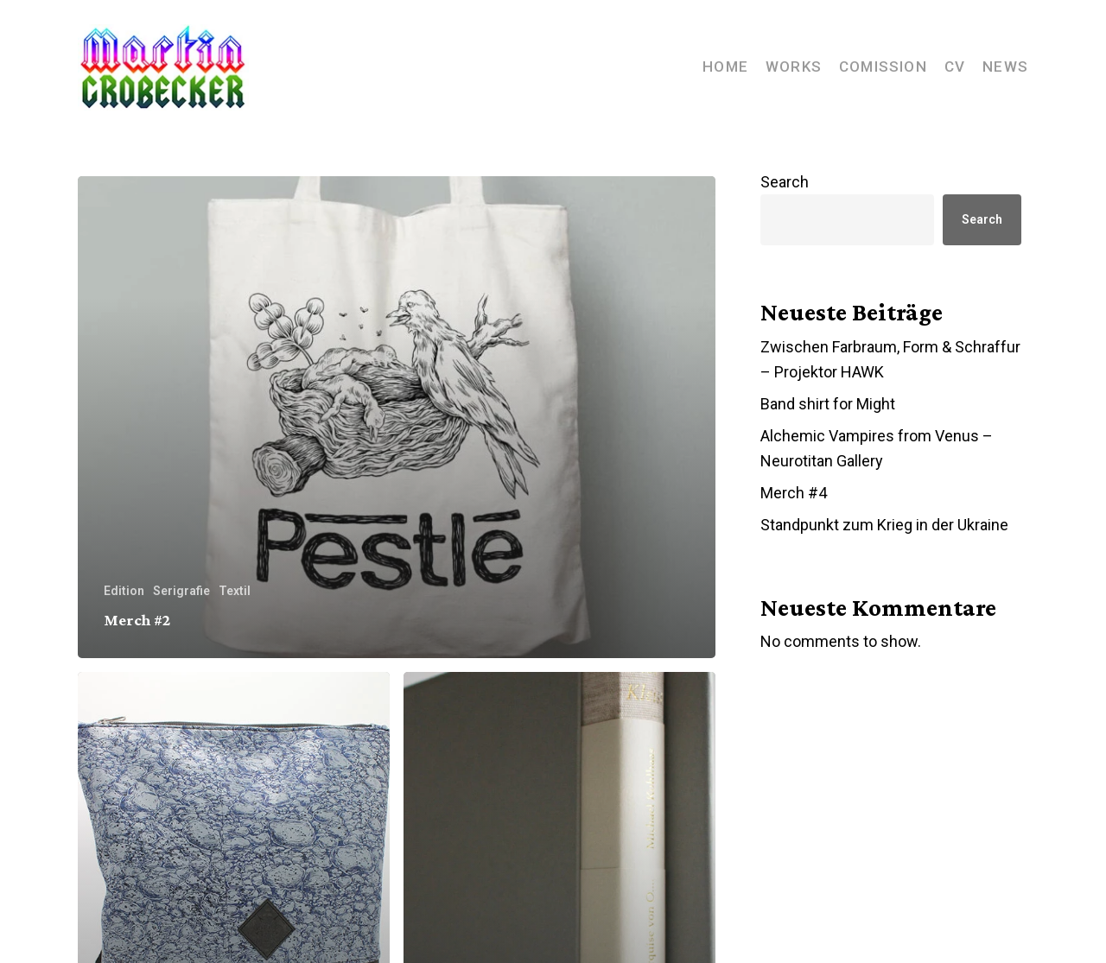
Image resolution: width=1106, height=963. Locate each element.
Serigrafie (181, 591)
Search (784, 182)
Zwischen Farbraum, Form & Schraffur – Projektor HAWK (890, 359)
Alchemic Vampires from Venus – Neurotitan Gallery (876, 448)
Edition (124, 591)
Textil (235, 591)
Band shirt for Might (827, 404)
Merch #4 (793, 493)
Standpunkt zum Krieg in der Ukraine (884, 525)
